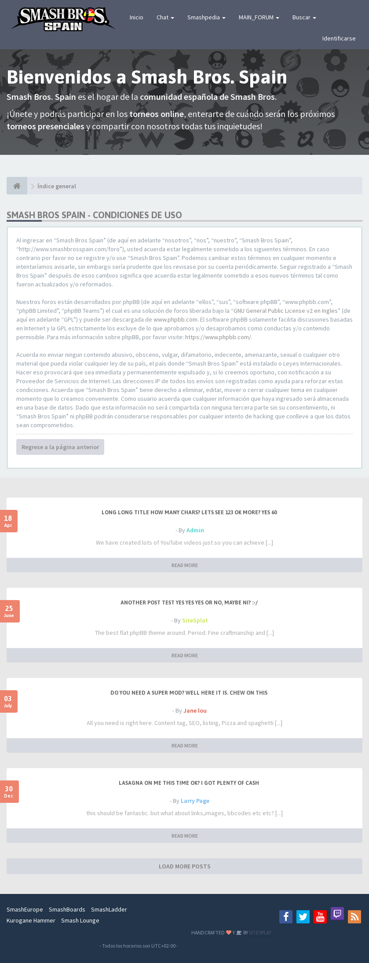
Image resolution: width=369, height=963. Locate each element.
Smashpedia (206, 17)
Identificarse (339, 38)
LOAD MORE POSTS (185, 866)
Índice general (56, 186)
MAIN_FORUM (259, 17)
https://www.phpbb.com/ (218, 337)
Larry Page (195, 801)
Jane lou (195, 710)
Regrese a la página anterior (60, 447)
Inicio (136, 17)
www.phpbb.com (175, 319)
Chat (165, 17)
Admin (195, 530)
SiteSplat (195, 620)
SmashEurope (25, 909)
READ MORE (185, 565)
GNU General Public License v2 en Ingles (286, 311)
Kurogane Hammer (31, 920)
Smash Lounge (80, 920)
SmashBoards (67, 909)
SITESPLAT (260, 932)
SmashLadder (109, 909)
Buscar (304, 17)
